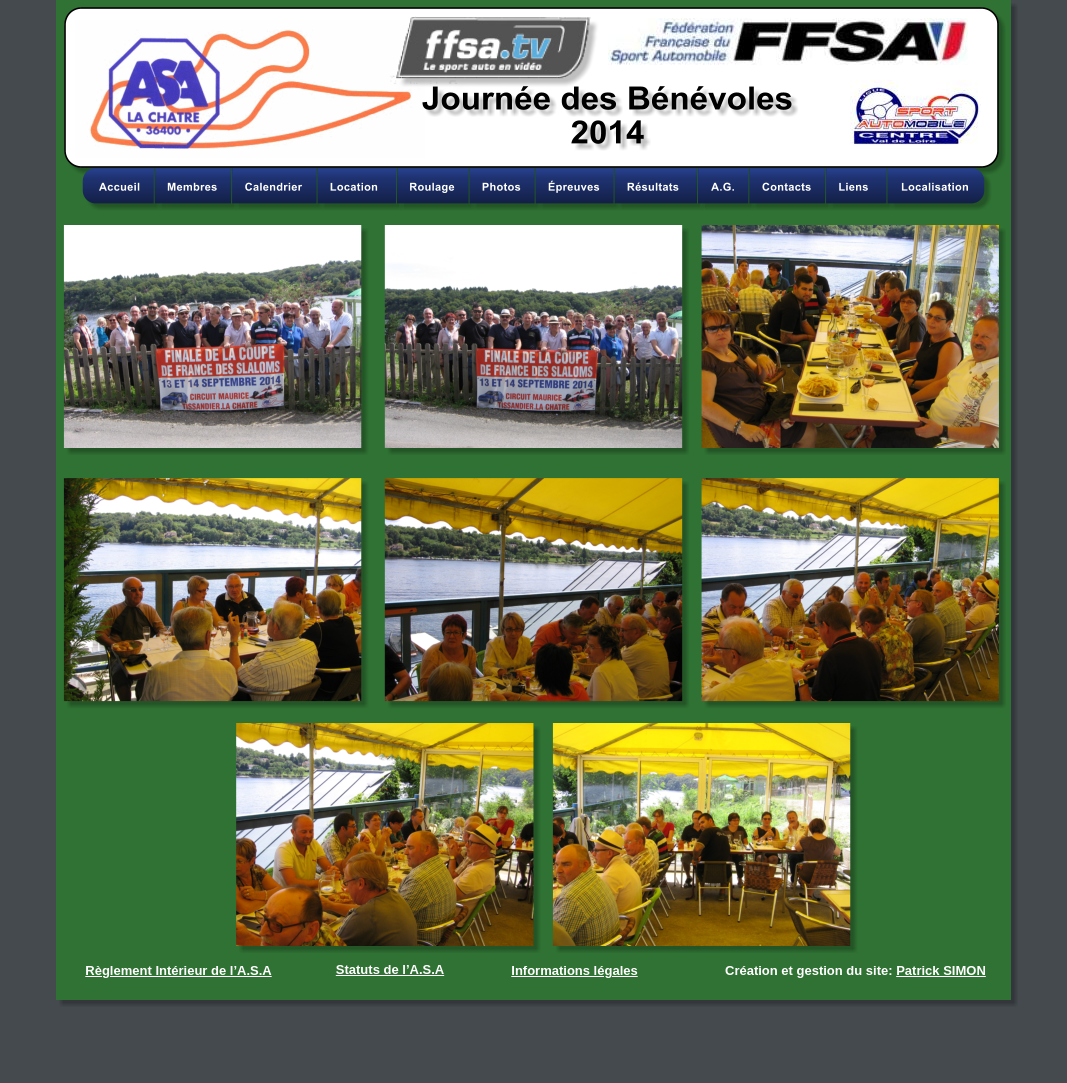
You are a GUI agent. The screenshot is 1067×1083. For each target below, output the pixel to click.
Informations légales (574, 970)
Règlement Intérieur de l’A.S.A (178, 970)
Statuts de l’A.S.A (390, 969)
